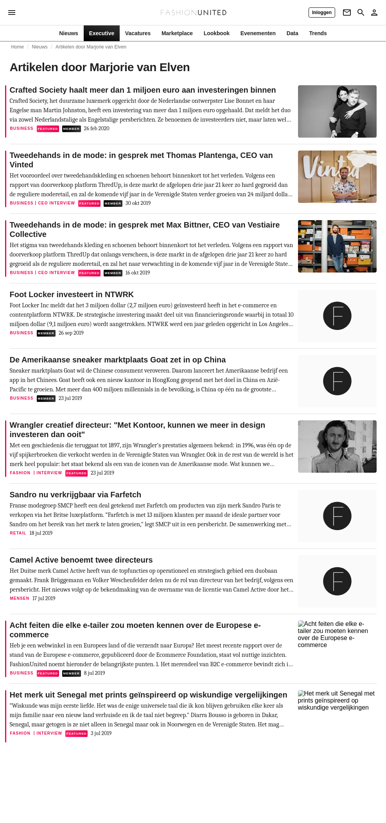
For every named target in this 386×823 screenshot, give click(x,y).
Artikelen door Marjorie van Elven (91, 47)
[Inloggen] (322, 12)
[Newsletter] (347, 12)
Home (17, 47)
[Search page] (361, 12)
